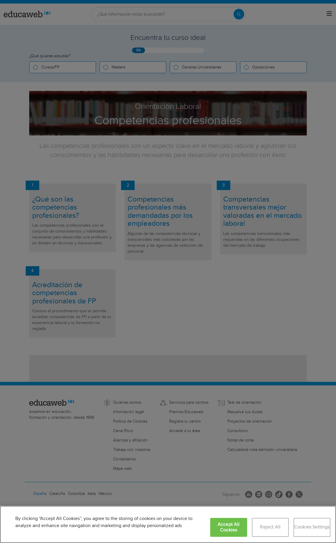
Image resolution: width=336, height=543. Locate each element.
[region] (168, 524)
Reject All (270, 527)
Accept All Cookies (229, 527)
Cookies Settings (312, 527)
